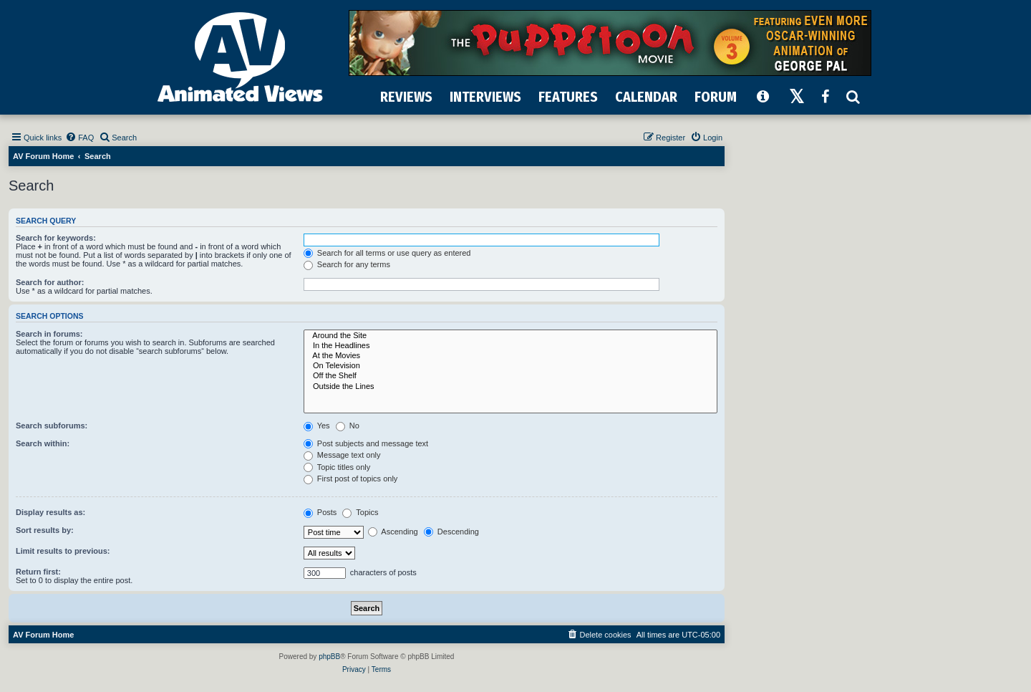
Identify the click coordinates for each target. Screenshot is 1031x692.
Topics (360, 512)
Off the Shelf (510, 376)
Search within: (42, 443)
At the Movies (510, 356)
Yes (317, 425)
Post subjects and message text (366, 443)
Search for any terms (347, 264)
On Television (510, 366)
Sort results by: (45, 530)
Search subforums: (51, 425)
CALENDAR (646, 96)
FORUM (715, 96)
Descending (451, 531)
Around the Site (510, 336)
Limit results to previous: (63, 551)
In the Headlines (510, 346)
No (347, 425)
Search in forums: (49, 334)
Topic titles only (337, 467)
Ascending (393, 531)
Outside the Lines (510, 387)
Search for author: (50, 282)
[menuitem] (79, 137)
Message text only (342, 455)
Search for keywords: (56, 238)
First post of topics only (351, 478)
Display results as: (50, 512)
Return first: (38, 571)
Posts (320, 512)
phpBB (329, 656)
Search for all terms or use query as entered (387, 253)
